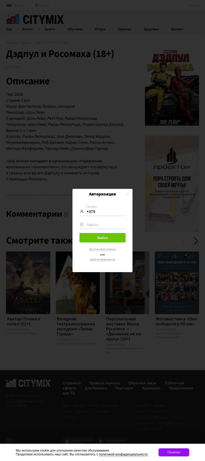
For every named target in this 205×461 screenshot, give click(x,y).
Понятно (174, 452)
